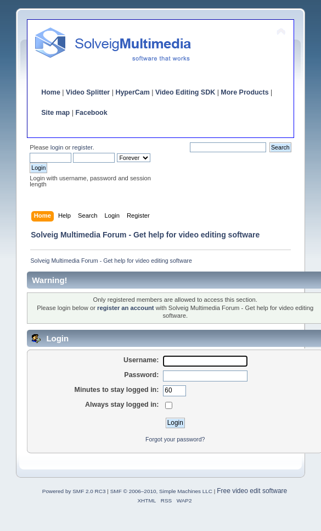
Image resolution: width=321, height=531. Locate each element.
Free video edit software (252, 491)
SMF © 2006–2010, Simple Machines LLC (161, 491)
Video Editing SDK (185, 92)
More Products (244, 92)
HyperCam (132, 92)
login (57, 147)
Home (50, 92)
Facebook (91, 113)
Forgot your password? (175, 439)
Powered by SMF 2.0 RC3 (74, 491)
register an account (125, 308)
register (82, 147)
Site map (55, 113)
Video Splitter (88, 92)
